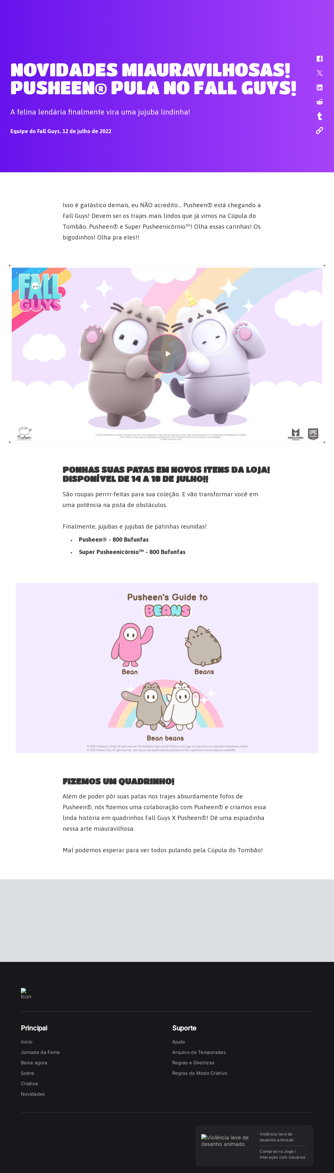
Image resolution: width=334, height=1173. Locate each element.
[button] (315, 62)
